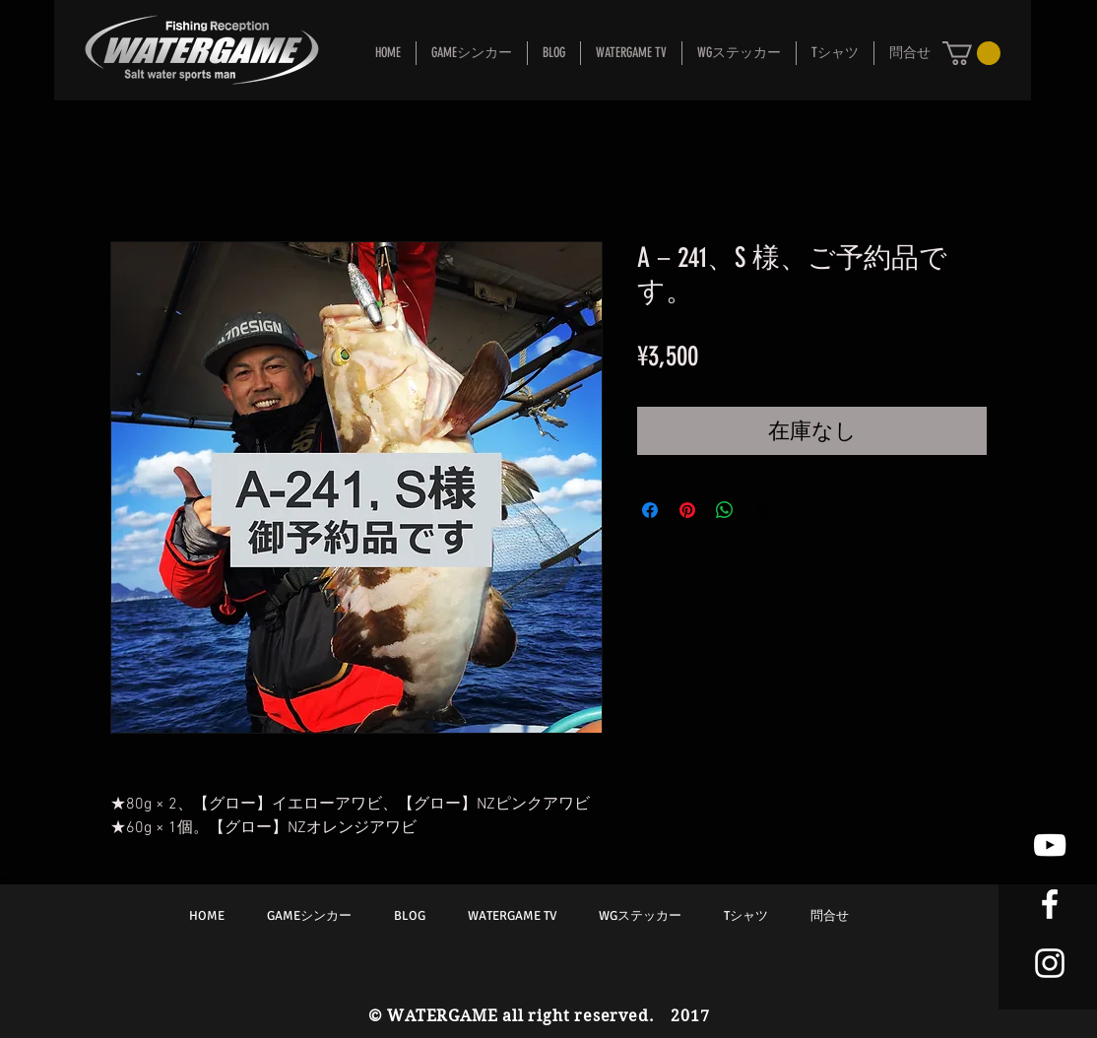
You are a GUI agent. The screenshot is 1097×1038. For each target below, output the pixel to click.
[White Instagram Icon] (1049, 963)
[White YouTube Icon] (1049, 845)
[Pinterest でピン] (687, 510)
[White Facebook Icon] (1049, 904)
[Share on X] (762, 510)
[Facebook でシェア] (650, 510)
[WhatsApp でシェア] (725, 510)
